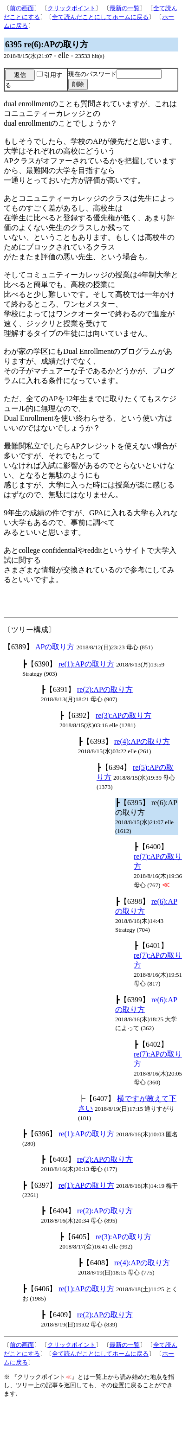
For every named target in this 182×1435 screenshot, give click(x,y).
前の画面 (22, 8)
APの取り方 (54, 647)
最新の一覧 (125, 8)
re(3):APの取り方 (123, 715)
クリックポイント (71, 8)
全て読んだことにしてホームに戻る (100, 16)
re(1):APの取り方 (86, 664)
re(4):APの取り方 (142, 741)
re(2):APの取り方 (105, 689)
